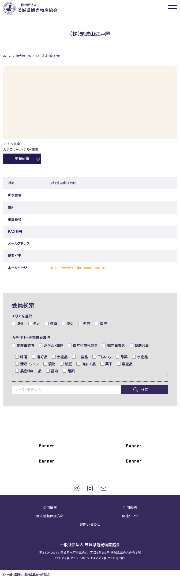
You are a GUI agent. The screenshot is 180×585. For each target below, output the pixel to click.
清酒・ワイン (27, 364)
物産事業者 (23, 345)
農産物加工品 (28, 371)
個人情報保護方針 (50, 516)
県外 (18, 323)
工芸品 (80, 357)
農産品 (125, 364)
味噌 (21, 357)
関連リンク (130, 516)
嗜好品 (40, 357)
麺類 (69, 371)
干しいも (102, 357)
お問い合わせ (90, 524)
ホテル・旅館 (51, 345)
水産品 (140, 357)
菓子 (106, 364)
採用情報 (50, 507)
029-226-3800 (75, 558)
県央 (68, 323)
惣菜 (122, 357)
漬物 (50, 364)
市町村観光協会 (83, 345)
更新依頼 (22, 159)
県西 (84, 323)
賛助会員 (139, 345)
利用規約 (130, 507)
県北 (35, 323)
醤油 (52, 371)
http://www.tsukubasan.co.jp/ (78, 267)
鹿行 (101, 323)
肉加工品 (86, 364)
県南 (51, 323)
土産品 (60, 357)
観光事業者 (113, 345)
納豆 (66, 364)
